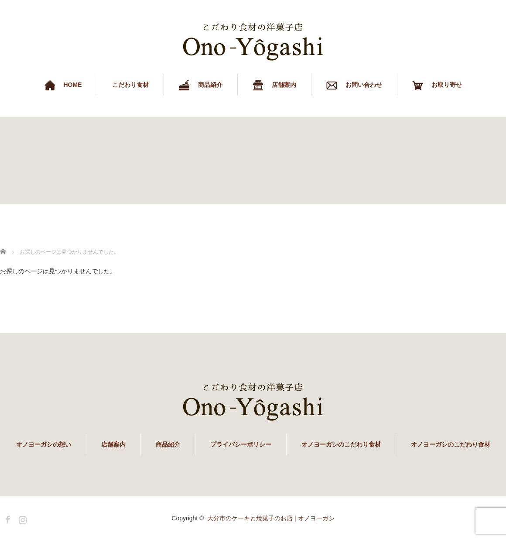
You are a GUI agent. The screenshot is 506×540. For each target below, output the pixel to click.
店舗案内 (113, 444)
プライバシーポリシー (240, 444)
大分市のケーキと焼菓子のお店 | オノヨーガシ (270, 518)
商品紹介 (168, 444)
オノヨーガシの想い (43, 444)
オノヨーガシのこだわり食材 (341, 444)
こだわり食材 (130, 84)
